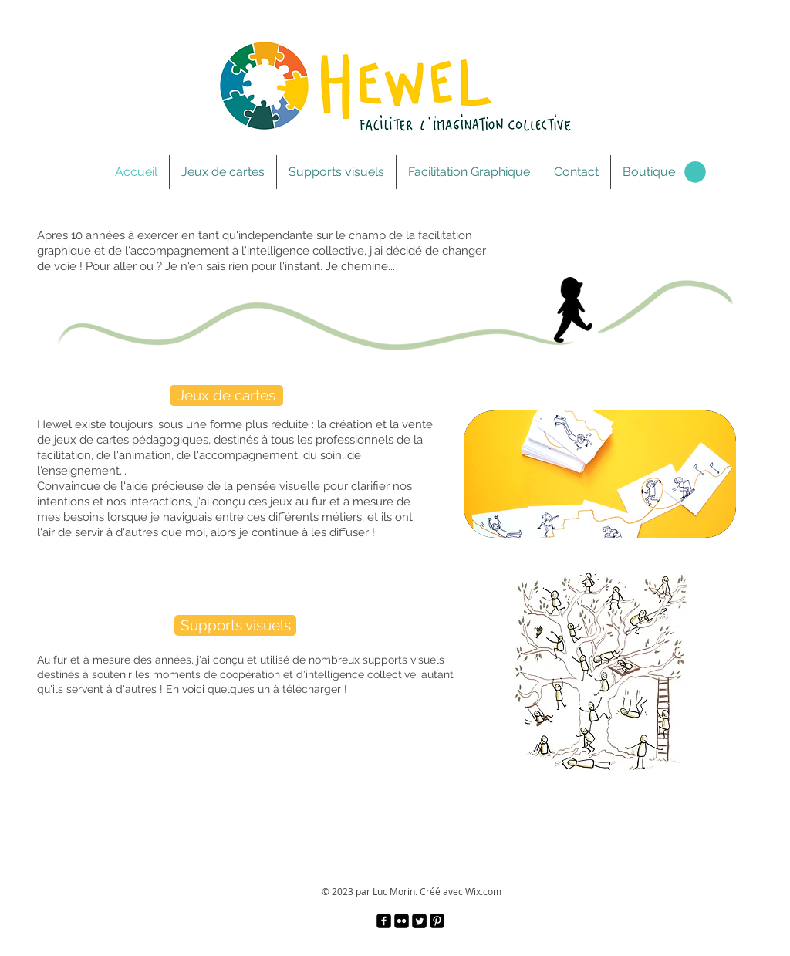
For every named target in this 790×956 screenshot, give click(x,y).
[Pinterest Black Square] (437, 921)
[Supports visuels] (235, 625)
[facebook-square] (383, 921)
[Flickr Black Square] (401, 921)
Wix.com (483, 891)
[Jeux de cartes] (226, 395)
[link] (695, 172)
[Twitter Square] (419, 921)
